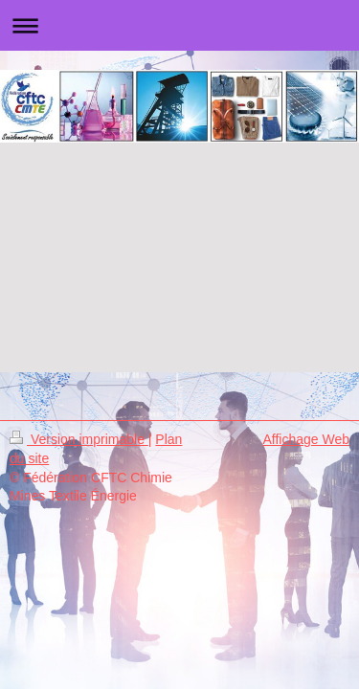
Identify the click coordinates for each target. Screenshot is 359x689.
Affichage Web (305, 439)
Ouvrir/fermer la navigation (179, 25)
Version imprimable (79, 439)
